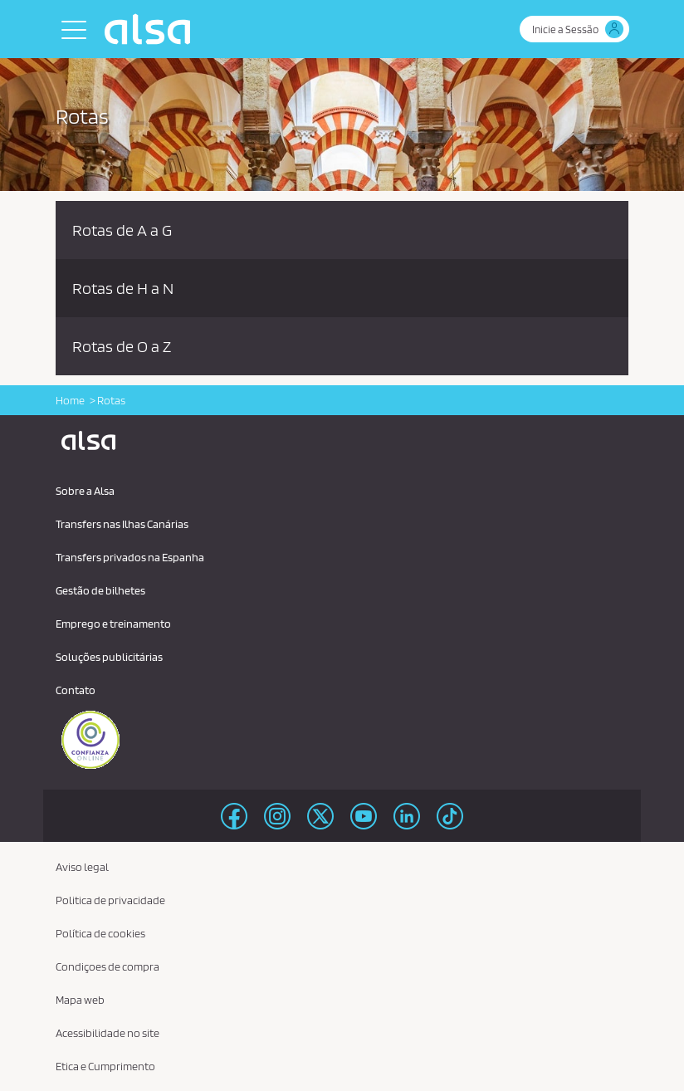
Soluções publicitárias (109, 656)
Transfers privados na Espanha (130, 557)
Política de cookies (100, 933)
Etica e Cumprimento (105, 1066)
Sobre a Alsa (85, 490)
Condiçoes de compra (107, 966)
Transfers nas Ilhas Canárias (122, 524)
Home (70, 400)
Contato (75, 690)
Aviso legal (82, 866)
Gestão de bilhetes (100, 590)
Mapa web (80, 999)
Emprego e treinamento (113, 623)
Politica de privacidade (110, 900)
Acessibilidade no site (107, 1033)
